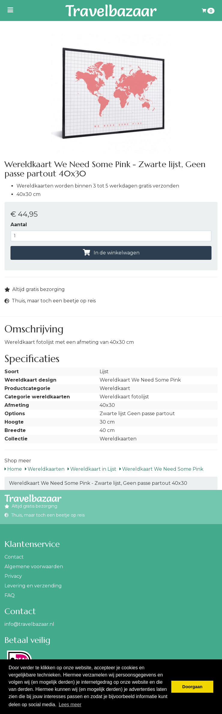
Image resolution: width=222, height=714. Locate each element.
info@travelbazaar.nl (29, 624)
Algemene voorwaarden (33, 566)
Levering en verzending (33, 586)
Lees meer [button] (70, 704)
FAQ (9, 595)
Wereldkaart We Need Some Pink (161, 469)
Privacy (13, 576)
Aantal (18, 224)
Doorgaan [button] (192, 686)
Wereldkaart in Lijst (92, 469)
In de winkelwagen (111, 253)
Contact (14, 557)
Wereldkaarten (44, 469)
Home (13, 469)
